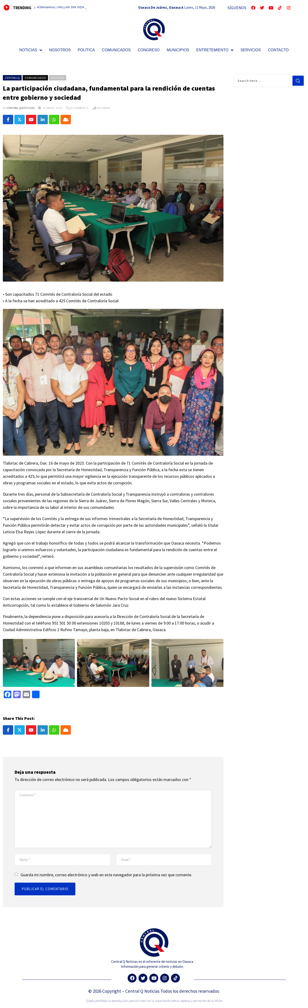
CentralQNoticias (21, 108)
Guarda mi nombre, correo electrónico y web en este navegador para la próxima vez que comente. (106, 874)
